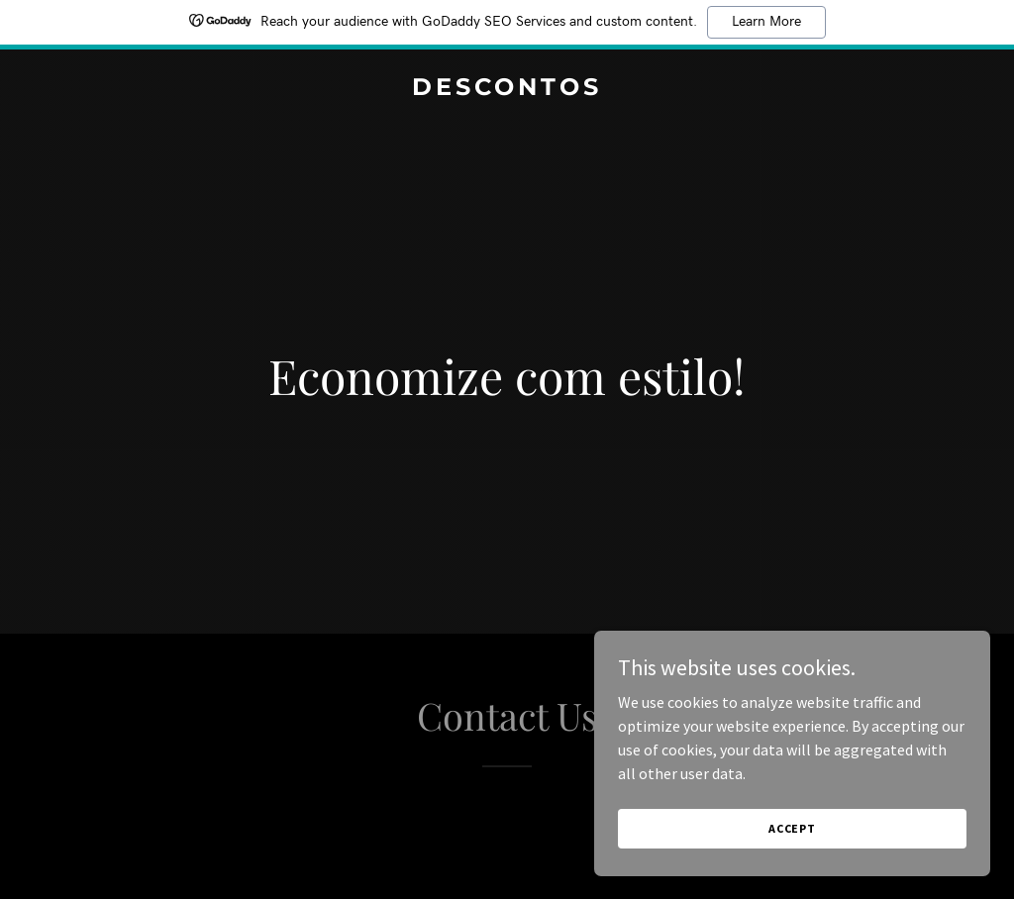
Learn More (766, 22)
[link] (507, 89)
